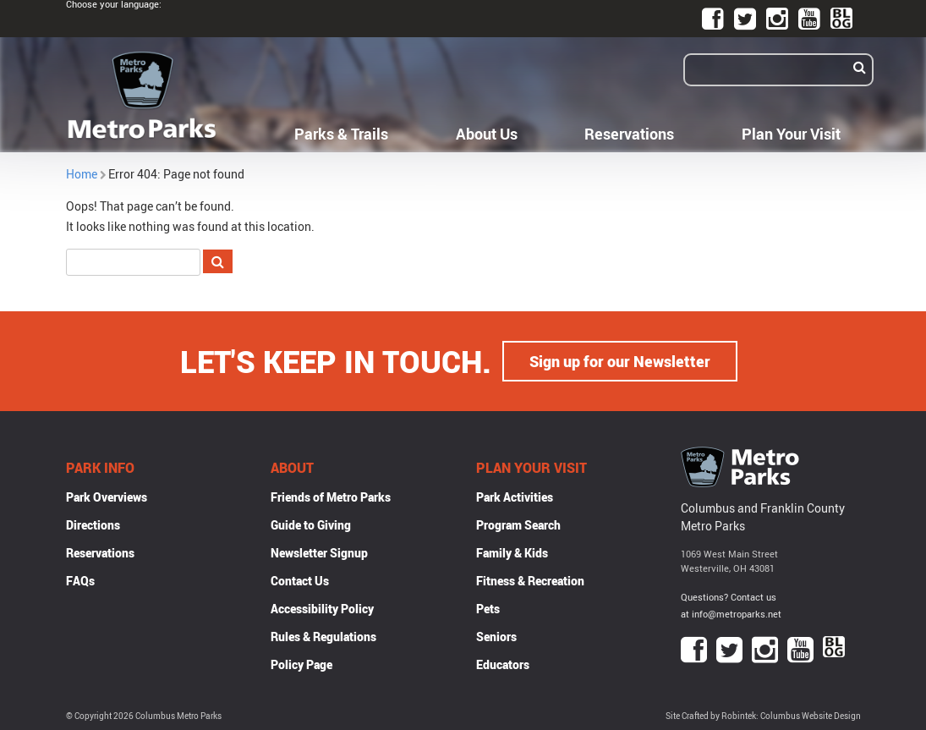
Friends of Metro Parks (331, 497)
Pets (488, 609)
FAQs (80, 581)
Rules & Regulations (323, 636)
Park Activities (514, 497)
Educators (502, 664)
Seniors (496, 636)
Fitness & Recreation (530, 581)
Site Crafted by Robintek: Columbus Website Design (763, 716)
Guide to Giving (311, 525)
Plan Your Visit (791, 133)
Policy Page (301, 664)
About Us (487, 133)
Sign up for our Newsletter (619, 361)
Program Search (518, 525)
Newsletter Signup (319, 553)
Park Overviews (106, 497)
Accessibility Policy (322, 609)
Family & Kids (512, 553)
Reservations (629, 133)
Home (81, 174)
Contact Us (300, 581)
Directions (93, 525)
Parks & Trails (341, 133)
